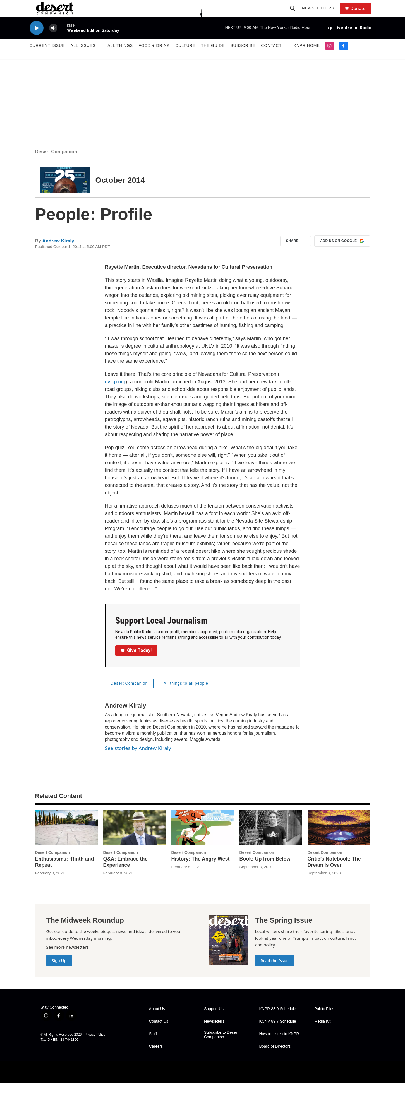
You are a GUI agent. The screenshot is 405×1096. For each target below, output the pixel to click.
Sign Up (59, 973)
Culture (185, 58)
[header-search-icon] (295, 14)
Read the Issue (275, 973)
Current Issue (47, 58)
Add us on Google (342, 253)
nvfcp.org (115, 394)
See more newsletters (67, 959)
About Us (157, 1021)
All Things (120, 58)
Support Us (214, 1021)
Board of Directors (275, 1059)
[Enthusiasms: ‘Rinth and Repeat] (66, 840)
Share (295, 253)
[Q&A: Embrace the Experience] (134, 840)
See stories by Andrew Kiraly (138, 760)
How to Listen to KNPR (279, 1046)
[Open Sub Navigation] (99, 58)
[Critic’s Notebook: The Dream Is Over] (339, 840)
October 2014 (120, 192)
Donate (361, 15)
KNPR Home (307, 58)
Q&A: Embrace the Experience (125, 874)
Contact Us (158, 1034)
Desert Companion (56, 164)
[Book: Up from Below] (270, 840)
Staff (153, 1046)
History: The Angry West (200, 871)
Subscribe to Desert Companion (221, 1047)
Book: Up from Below (265, 871)
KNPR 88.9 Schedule (277, 1021)
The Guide (213, 58)
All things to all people (186, 696)
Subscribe (242, 58)
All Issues (83, 58)
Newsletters (321, 14)
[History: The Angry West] (202, 840)
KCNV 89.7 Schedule (277, 1034)
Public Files (324, 1021)
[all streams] (349, 40)
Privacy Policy (94, 1047)
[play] (36, 40)
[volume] (53, 40)
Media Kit (322, 1034)
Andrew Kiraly (58, 253)
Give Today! (136, 662)
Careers (156, 1059)
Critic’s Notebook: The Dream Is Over (334, 874)
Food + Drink (154, 58)
